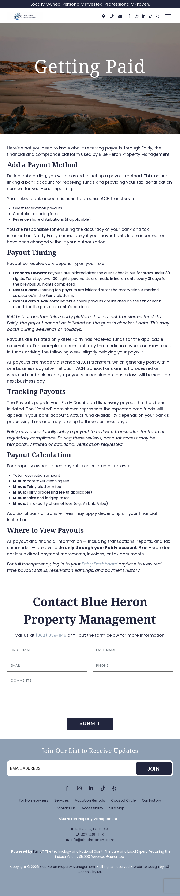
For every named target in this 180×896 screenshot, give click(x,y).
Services (61, 800)
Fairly (37, 851)
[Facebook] (129, 16)
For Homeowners (33, 800)
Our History (151, 800)
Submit (89, 723)
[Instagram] (136, 16)
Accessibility (92, 808)
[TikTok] (150, 16)
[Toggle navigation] (168, 16)
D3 (167, 866)
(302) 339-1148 (51, 635)
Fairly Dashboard (99, 564)
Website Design (146, 866)
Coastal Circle (123, 800)
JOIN (153, 769)
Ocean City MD (90, 872)
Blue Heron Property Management (67, 866)
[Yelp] (157, 16)
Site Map (116, 808)
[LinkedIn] (143, 16)
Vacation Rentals (90, 800)
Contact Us (66, 808)
